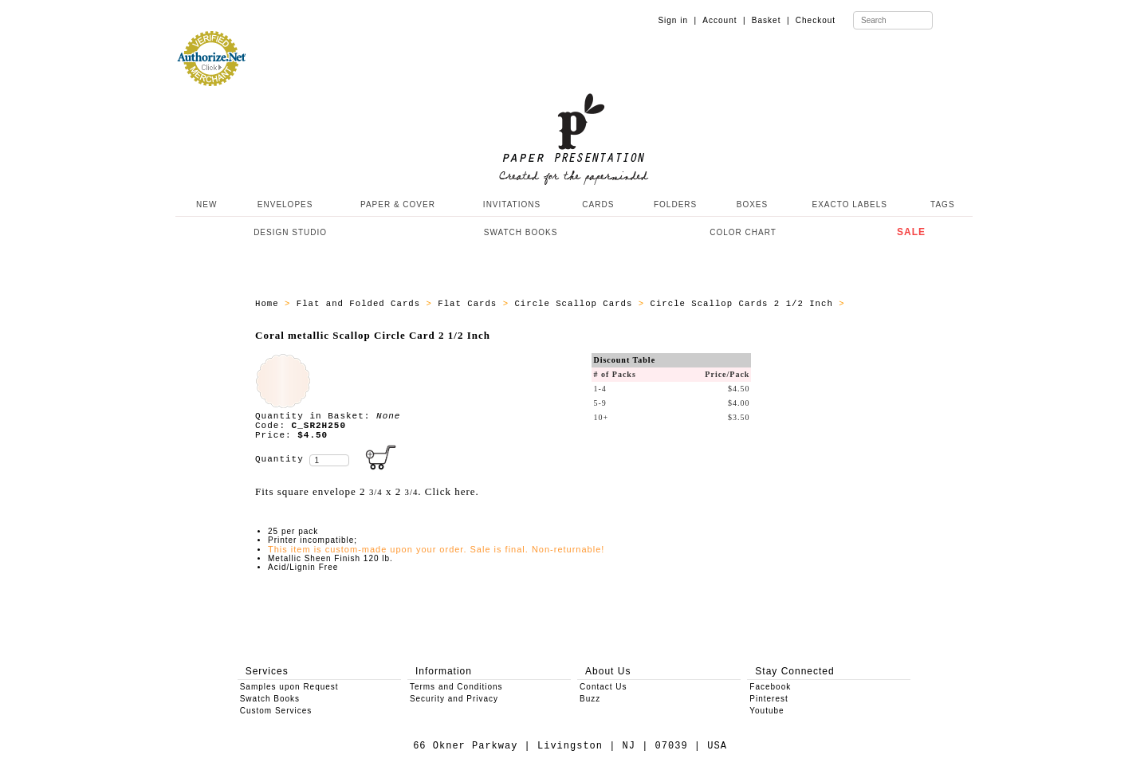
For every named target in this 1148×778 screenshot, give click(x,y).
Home (270, 303)
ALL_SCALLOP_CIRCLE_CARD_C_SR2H (343, 313)
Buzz (590, 698)
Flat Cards (470, 303)
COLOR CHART (743, 232)
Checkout (815, 20)
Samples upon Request (289, 686)
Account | (723, 20)
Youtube (766, 710)
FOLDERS (675, 204)
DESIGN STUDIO (290, 232)
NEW (205, 204)
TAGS (942, 204)
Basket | (771, 20)
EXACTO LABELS (850, 204)
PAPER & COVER (397, 204)
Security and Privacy (454, 698)
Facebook (770, 686)
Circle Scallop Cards (576, 303)
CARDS (598, 204)
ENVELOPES (285, 204)
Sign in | (677, 20)
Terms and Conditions (456, 686)
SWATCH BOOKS (521, 232)
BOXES (752, 204)
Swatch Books (270, 698)
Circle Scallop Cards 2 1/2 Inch (745, 303)
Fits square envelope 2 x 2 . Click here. (367, 491)
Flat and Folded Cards (362, 303)
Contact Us (603, 686)
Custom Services (276, 710)
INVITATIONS (512, 204)
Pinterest (768, 698)
